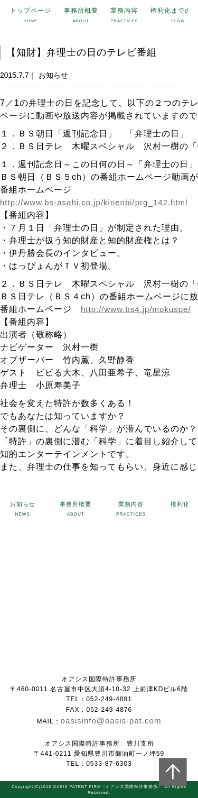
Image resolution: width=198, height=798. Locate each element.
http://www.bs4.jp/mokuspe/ (136, 309)
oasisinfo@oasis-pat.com (111, 720)
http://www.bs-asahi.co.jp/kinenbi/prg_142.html (93, 202)
